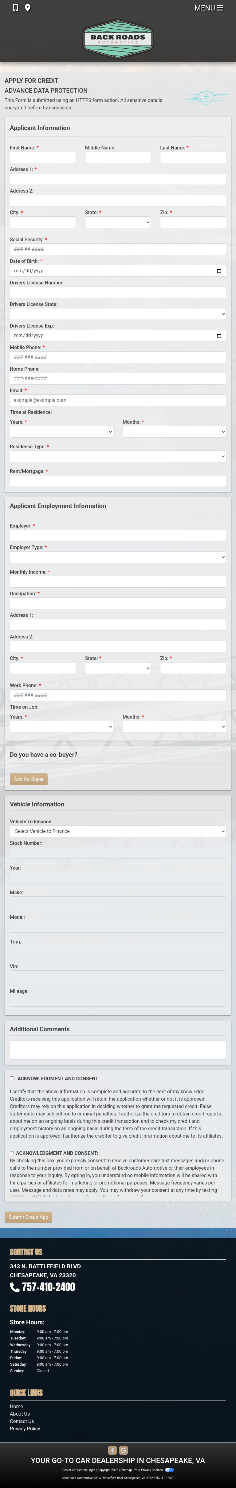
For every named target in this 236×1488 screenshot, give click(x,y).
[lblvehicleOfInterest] (118, 831)
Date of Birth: (24, 261)
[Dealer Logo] (118, 39)
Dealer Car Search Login (78, 1470)
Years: (17, 422)
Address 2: (21, 191)
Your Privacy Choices (154, 1470)
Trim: (15, 942)
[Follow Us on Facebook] (112, 1451)
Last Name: (172, 148)
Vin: (14, 966)
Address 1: (21, 169)
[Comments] (118, 1050)
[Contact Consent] (12, 1153)
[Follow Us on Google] (123, 1451)
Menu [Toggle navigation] (209, 8)
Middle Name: (100, 148)
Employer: (21, 526)
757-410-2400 (48, 1286)
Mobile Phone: (25, 347)
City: (15, 212)
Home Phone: (25, 369)
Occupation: (23, 594)
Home (16, 1406)
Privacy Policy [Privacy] (25, 1429)
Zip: (164, 212)
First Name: (22, 148)
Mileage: (19, 991)
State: (91, 212)
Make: (16, 892)
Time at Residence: (31, 412)
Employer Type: (26, 547)
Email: (16, 390)
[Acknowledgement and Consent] (12, 1078)
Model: (17, 917)
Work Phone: (24, 685)
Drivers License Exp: (32, 326)
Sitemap (126, 1470)
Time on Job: (24, 707)
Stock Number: (26, 843)
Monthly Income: (28, 572)
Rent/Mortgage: (27, 471)
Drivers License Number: (37, 283)
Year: (15, 868)
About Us (20, 1414)
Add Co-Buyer (29, 779)
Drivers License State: (34, 304)
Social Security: (27, 240)
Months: (132, 422)
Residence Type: (28, 447)
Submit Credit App (28, 1217)
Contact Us (22, 1421)
